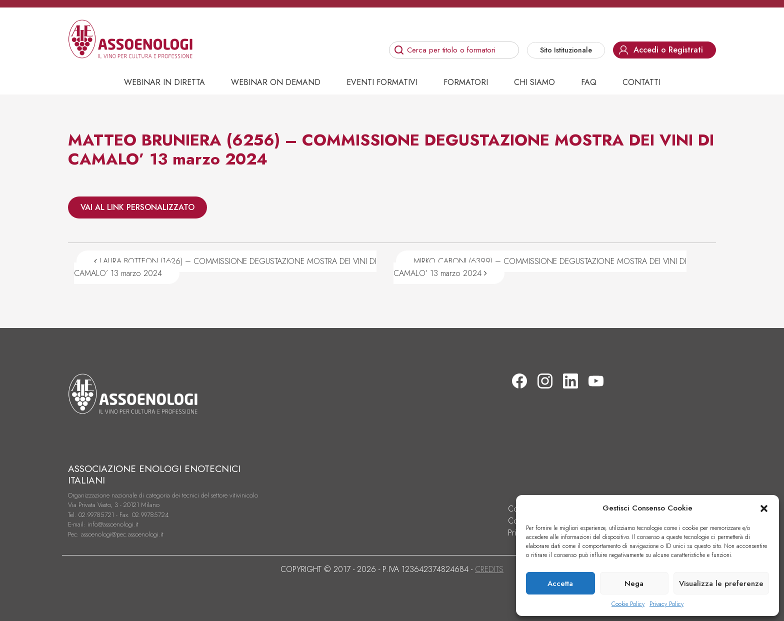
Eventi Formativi (382, 82)
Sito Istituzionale (566, 50)
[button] (764, 508)
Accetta (560, 583)
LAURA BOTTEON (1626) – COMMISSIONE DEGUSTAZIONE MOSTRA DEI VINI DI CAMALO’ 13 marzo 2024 (225, 267)
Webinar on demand (275, 82)
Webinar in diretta (164, 82)
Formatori (466, 82)
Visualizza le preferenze (721, 583)
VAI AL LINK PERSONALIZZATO (137, 207)
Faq (588, 82)
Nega (634, 583)
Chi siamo (534, 82)
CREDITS (489, 569)
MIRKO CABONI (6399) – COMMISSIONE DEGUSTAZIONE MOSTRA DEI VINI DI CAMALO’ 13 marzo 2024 (540, 267)
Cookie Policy (628, 604)
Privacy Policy (667, 604)
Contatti (641, 82)
